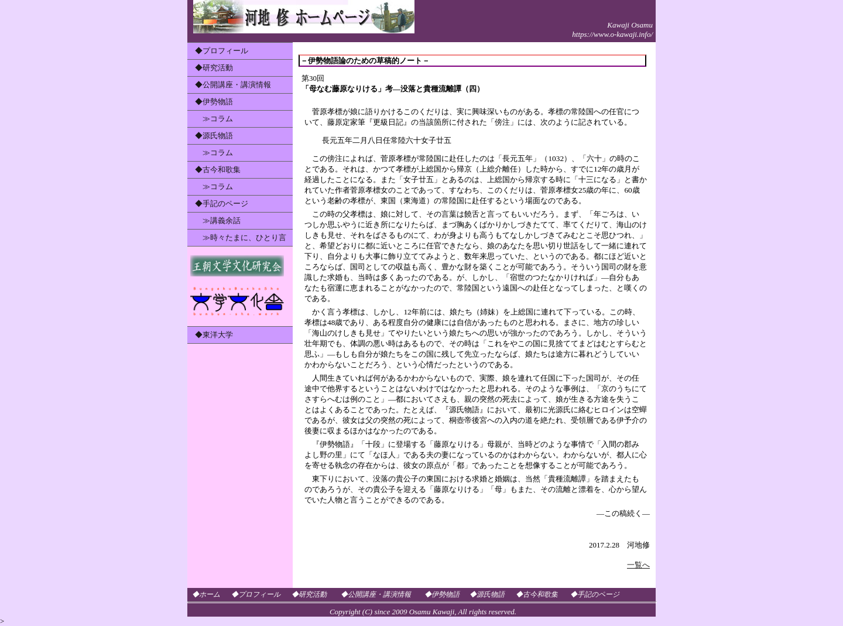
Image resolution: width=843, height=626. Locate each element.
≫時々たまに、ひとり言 (240, 237)
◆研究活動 (214, 67)
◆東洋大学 (214, 334)
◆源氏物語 (214, 135)
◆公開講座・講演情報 (233, 84)
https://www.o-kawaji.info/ (612, 34)
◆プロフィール (221, 50)
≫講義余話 (218, 220)
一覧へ (638, 564)
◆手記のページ (221, 203)
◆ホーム (206, 594)
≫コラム (214, 118)
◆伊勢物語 (214, 101)
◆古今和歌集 (218, 169)
